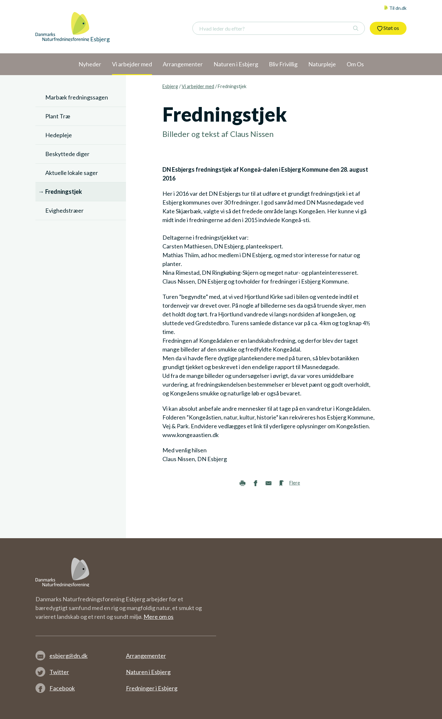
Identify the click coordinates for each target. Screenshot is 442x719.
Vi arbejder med (198, 86)
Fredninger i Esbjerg (151, 688)
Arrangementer (146, 655)
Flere (294, 483)
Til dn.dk (395, 8)
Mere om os (158, 616)
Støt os (388, 28)
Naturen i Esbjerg (148, 671)
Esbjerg (170, 86)
